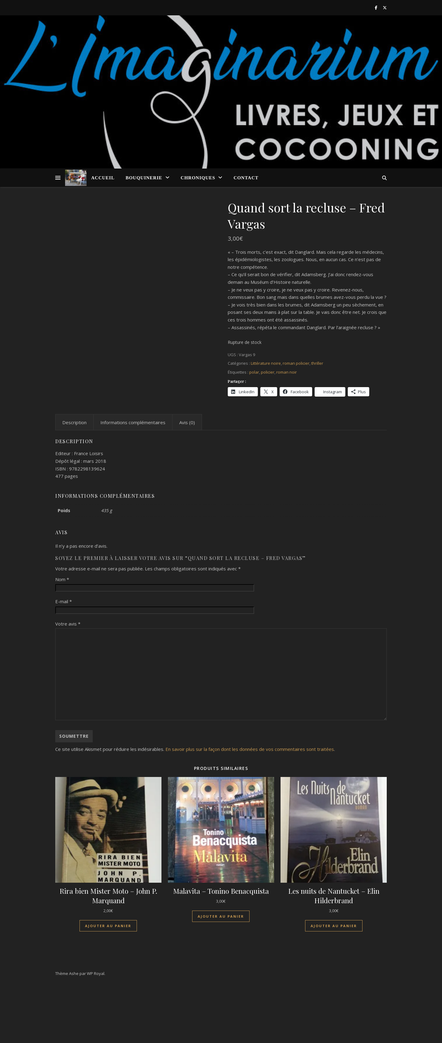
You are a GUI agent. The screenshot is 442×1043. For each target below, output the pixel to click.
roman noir (286, 372)
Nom (62, 637)
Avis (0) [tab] (187, 480)
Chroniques (198, 177)
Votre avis (67, 682)
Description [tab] (74, 480)
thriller (317, 363)
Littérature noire (266, 363)
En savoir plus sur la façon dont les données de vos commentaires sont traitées (249, 807)
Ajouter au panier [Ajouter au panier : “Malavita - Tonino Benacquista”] (221, 974)
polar (254, 372)
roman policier (296, 363)
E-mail (63, 659)
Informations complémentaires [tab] (132, 480)
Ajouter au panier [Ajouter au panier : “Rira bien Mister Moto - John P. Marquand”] (108, 983)
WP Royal (95, 1031)
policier (267, 372)
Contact (246, 177)
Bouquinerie (144, 177)
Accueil (102, 177)
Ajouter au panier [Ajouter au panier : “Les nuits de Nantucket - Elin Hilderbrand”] (334, 983)
